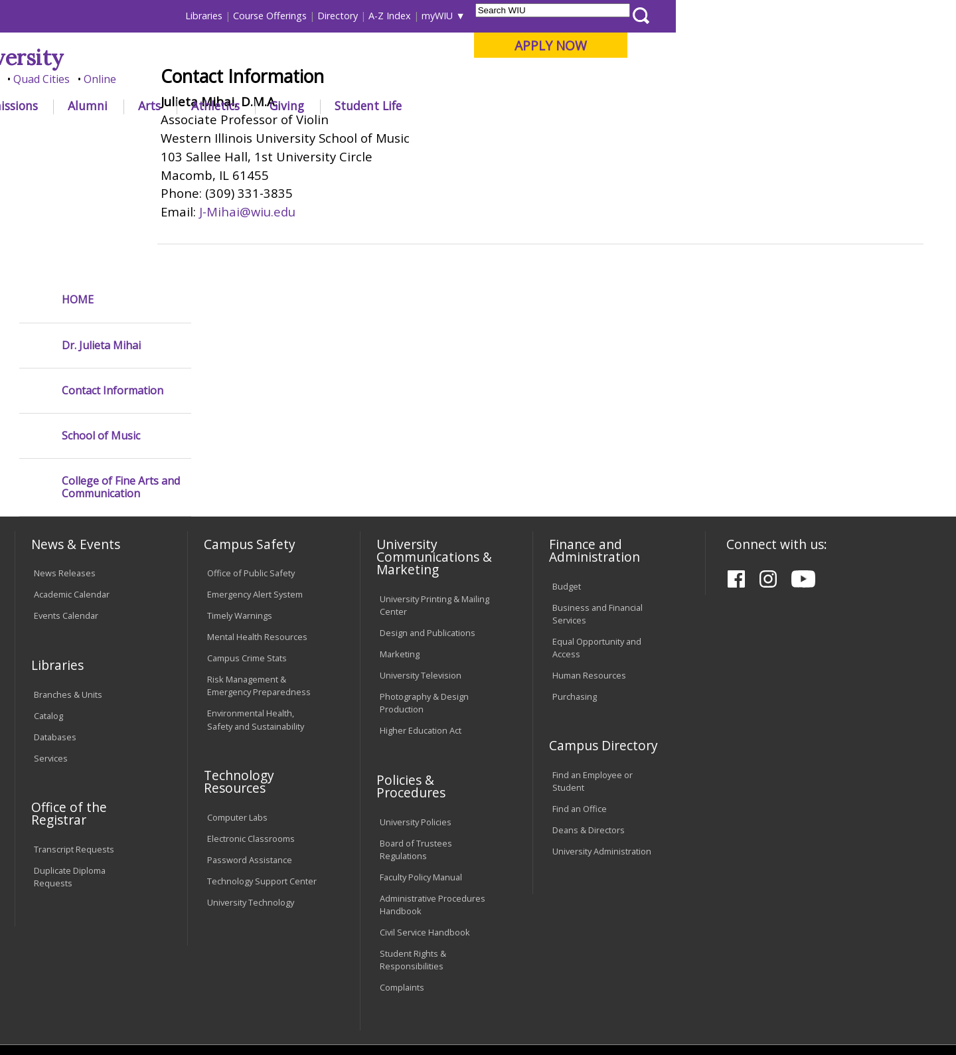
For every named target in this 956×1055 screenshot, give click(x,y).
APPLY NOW (831, 45)
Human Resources (589, 553)
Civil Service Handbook (425, 810)
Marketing (400, 532)
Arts (429, 106)
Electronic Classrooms (251, 716)
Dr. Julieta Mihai (101, 223)
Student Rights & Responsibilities (413, 837)
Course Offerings (551, 15)
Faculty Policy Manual (421, 755)
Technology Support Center (262, 759)
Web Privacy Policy (298, 1005)
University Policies (415, 700)
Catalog (48, 594)
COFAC (286, 135)
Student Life (648, 106)
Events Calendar (66, 494)
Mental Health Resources (257, 515)
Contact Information (112, 268)
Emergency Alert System (255, 473)
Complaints (402, 865)
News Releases (65, 451)
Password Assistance (249, 738)
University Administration (601, 729)
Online (380, 79)
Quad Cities (322, 79)
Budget (566, 464)
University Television (420, 553)
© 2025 (51, 1005)
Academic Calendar (72, 473)
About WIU (107, 106)
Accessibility (66, 946)
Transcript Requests (74, 727)
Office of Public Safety (251, 451)
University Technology (250, 780)
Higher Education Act (420, 608)
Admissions (287, 106)
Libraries (484, 15)
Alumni (368, 106)
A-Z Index (670, 15)
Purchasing (574, 574)
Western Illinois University (212, 57)
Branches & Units (68, 572)
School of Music (101, 313)
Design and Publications (427, 511)
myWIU (718, 15)
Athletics (495, 106)
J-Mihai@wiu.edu (300, 309)
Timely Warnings (239, 494)
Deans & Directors (588, 708)
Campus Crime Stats (247, 536)
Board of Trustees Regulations (416, 727)
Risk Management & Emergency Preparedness (259, 563)
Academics (197, 106)
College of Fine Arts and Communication (121, 365)
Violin (325, 135)
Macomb (258, 79)
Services (51, 636)
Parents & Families (60, 15)
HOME (78, 177)
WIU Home (236, 135)
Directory (618, 15)
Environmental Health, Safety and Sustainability (255, 598)
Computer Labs (237, 695)
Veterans (299, 946)
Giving (567, 106)
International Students (204, 15)
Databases (55, 615)
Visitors (128, 15)
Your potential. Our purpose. (151, 79)
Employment (145, 946)
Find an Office (579, 687)
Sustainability (226, 946)
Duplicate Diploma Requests (70, 754)
